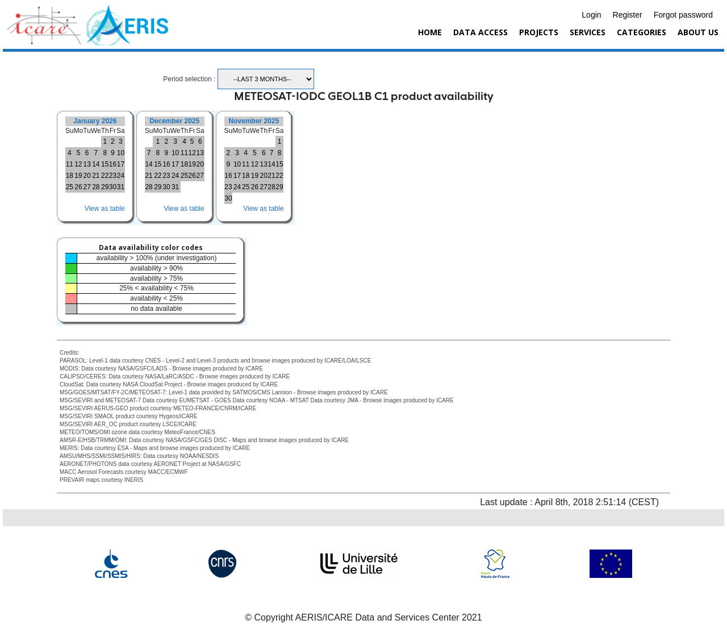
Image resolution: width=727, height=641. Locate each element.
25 (69, 187)
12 (78, 164)
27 (86, 187)
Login (591, 14)
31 (120, 187)
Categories (641, 32)
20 (86, 176)
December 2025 (174, 121)
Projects (538, 32)
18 (69, 176)
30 (112, 187)
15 (104, 164)
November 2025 (254, 121)
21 (95, 176)
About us (698, 32)
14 (95, 164)
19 (78, 176)
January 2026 (94, 121)
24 (120, 176)
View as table (105, 209)
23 (112, 176)
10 (120, 153)
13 (86, 164)
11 (69, 164)
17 (120, 164)
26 (78, 187)
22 (104, 176)
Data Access (480, 32)
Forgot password (683, 14)
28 (95, 187)
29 (104, 187)
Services (587, 32)
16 (112, 164)
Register (627, 14)
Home (430, 32)
